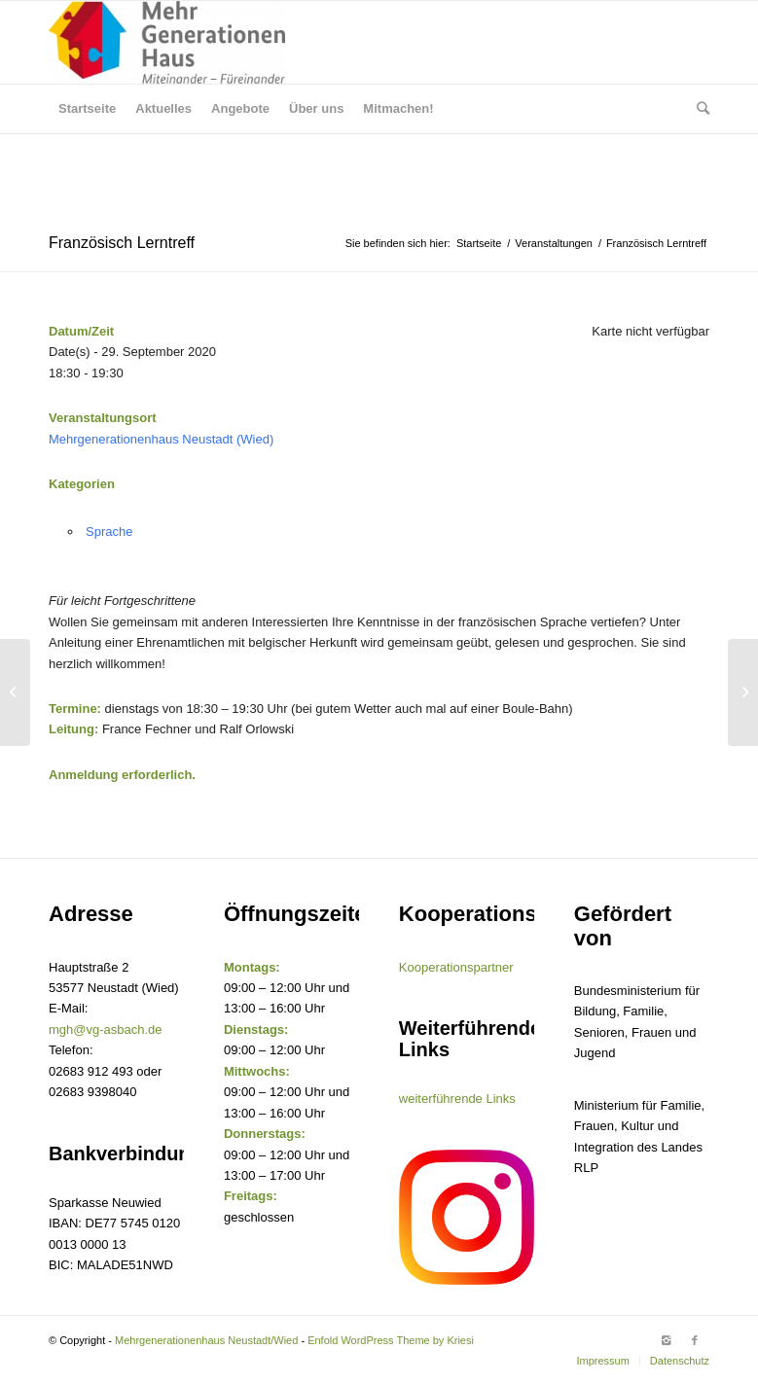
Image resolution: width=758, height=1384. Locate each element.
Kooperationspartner (456, 967)
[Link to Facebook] (694, 1340)
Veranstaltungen (554, 243)
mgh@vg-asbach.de (105, 1029)
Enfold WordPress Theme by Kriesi (390, 1340)
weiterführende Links (457, 1098)
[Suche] (698, 109)
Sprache (109, 531)
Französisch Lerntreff (122, 242)
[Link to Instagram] (665, 1340)
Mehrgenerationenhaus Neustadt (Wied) (161, 439)
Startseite (478, 243)
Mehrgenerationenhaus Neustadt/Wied (206, 1340)
